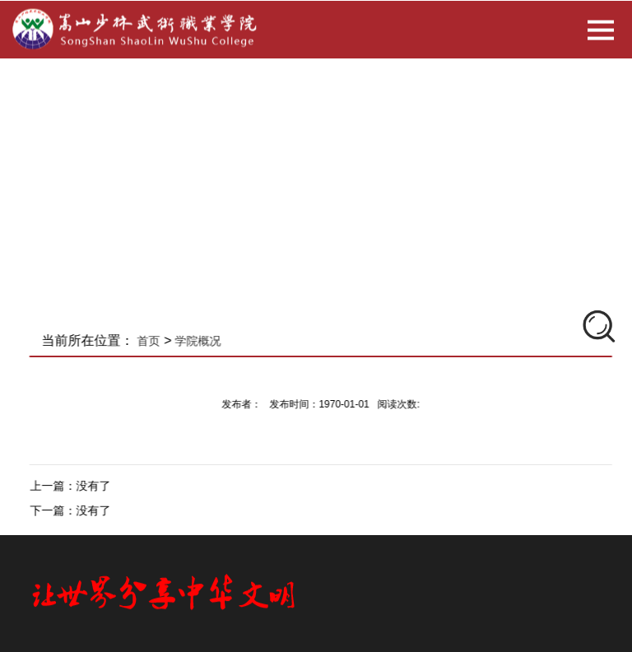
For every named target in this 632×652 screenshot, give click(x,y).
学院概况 (206, 340)
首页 (156, 340)
